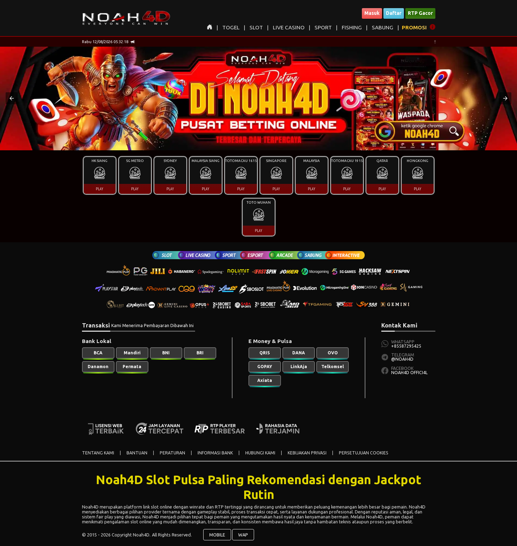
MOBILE (217, 534)
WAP (243, 534)
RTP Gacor (420, 13)
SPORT (323, 27)
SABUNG (382, 27)
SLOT (256, 27)
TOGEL (231, 27)
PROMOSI (414, 27)
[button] (12, 98)
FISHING (352, 27)
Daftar (393, 13)
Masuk (372, 13)
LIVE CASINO (289, 27)
